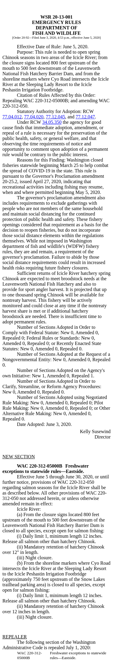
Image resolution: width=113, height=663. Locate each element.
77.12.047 (85, 116)
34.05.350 (51, 122)
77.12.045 (55, 116)
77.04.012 (12, 116)
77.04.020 (33, 116)
